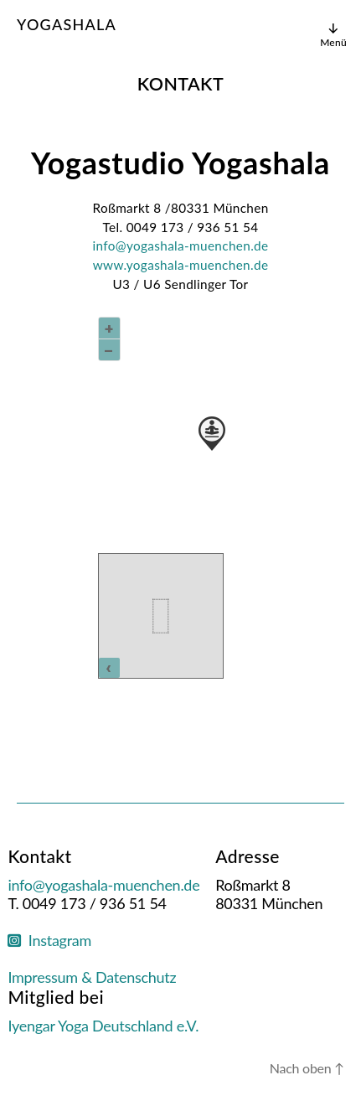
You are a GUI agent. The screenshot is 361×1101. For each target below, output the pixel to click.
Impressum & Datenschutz (92, 977)
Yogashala (66, 24)
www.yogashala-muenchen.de (181, 264)
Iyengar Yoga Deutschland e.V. (103, 1025)
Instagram (49, 940)
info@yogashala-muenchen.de (181, 245)
